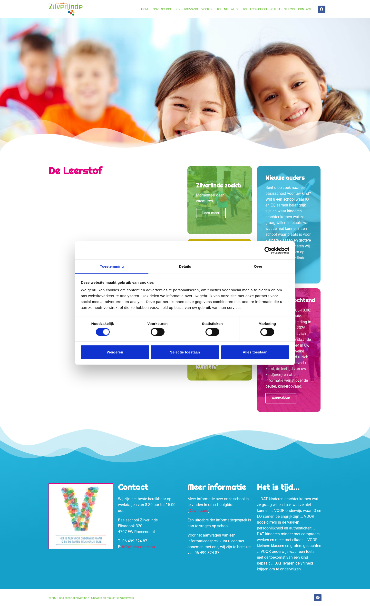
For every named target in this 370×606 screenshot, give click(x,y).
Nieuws (289, 9)
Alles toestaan (255, 352)
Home (145, 9)
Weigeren (115, 352)
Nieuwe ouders (235, 9)
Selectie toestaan (185, 352)
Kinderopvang (187, 9)
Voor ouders (211, 9)
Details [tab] (185, 266)
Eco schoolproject (265, 9)
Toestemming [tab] (112, 266)
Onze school (162, 9)
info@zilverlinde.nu (138, 547)
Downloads (198, 510)
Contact (305, 9)
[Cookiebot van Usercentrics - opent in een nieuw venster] (268, 250)
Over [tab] (258, 266)
